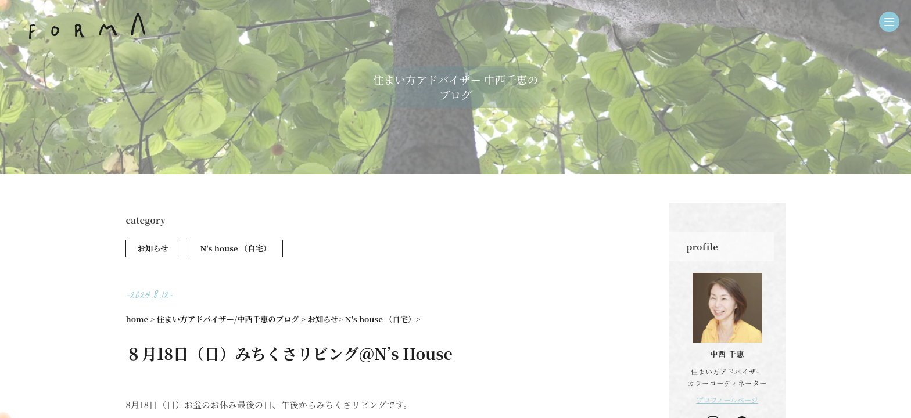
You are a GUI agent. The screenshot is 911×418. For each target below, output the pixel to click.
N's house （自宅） (235, 248)
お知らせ (153, 248)
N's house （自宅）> (383, 319)
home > (140, 319)
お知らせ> (325, 319)
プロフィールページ (727, 400)
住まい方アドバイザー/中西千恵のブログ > (231, 319)
